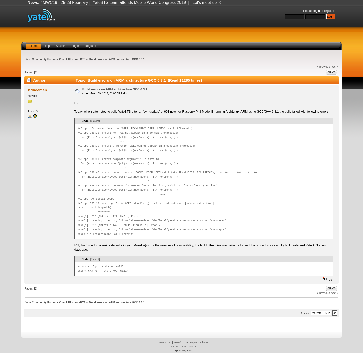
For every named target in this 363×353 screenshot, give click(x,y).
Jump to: (305, 313)
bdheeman (37, 90)
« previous (323, 66)
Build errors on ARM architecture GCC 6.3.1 (114, 89)
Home (33, 46)
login (316, 11)
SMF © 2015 (181, 342)
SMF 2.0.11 (165, 342)
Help (47, 46)
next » (335, 66)
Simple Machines (198, 342)
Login (75, 46)
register (329, 11)
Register (90, 46)
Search (61, 46)
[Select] (95, 120)
